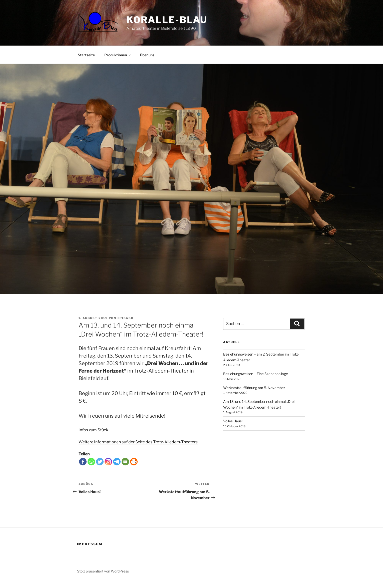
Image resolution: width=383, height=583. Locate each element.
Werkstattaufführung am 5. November (254, 388)
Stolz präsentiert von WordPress (103, 571)
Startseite (86, 55)
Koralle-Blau (167, 19)
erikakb (126, 318)
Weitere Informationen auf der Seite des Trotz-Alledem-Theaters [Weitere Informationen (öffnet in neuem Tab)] (138, 442)
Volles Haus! (232, 421)
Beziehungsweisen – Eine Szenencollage (255, 374)
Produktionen (118, 55)
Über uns (147, 55)
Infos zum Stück (93, 430)
